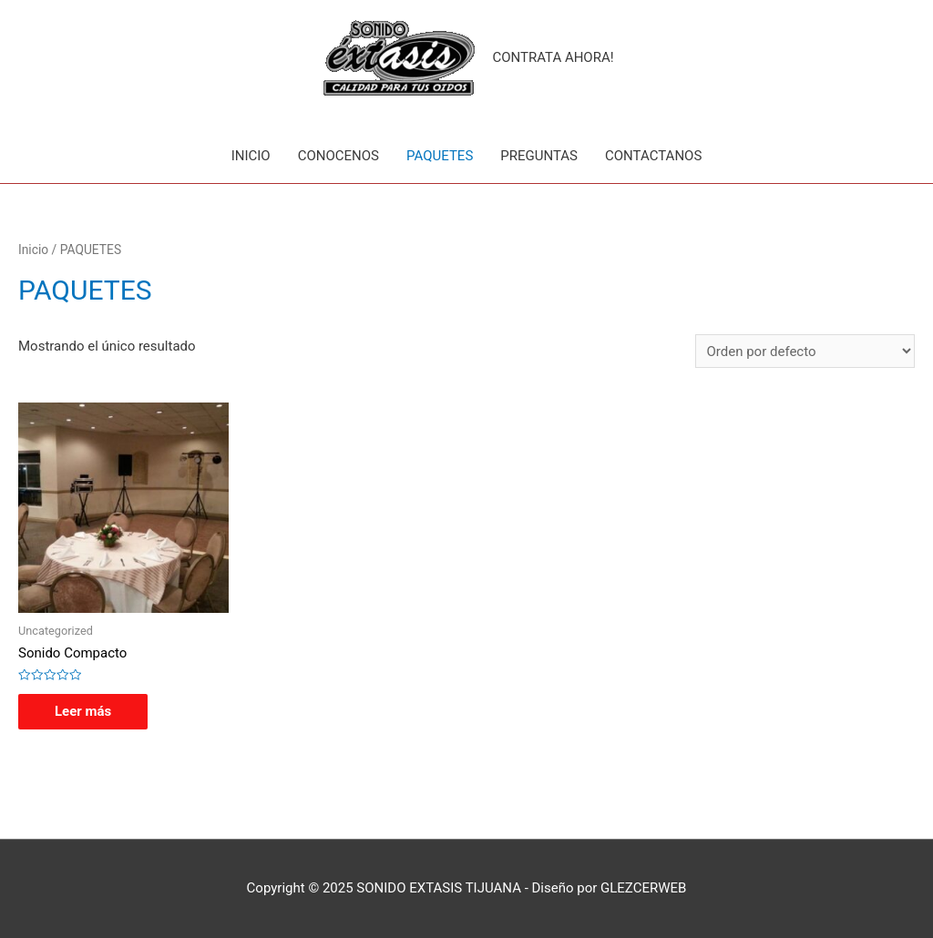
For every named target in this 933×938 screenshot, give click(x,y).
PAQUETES (439, 156)
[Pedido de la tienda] (805, 351)
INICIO (251, 156)
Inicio (33, 249)
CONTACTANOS (653, 156)
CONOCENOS (338, 156)
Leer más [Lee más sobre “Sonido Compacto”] (83, 711)
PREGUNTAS (539, 156)
